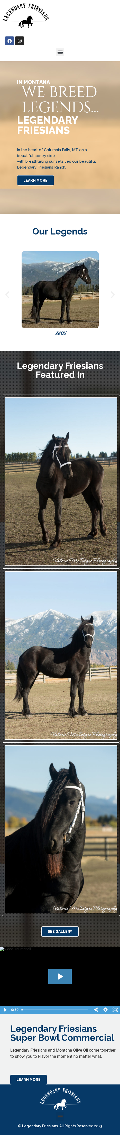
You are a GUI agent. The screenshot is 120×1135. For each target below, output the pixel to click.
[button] (60, 52)
